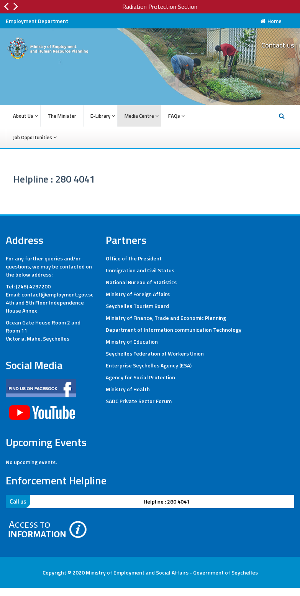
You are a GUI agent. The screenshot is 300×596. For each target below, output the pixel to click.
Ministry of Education (132, 342)
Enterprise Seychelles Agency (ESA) (149, 365)
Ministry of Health (128, 389)
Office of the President (134, 258)
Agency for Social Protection (140, 377)
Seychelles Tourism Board (137, 306)
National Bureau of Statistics (141, 282)
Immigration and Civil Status (140, 270)
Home (271, 21)
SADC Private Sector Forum (139, 401)
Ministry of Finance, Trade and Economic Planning (166, 318)
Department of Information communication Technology (173, 330)
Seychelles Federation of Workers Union (155, 353)
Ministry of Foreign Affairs (138, 294)
